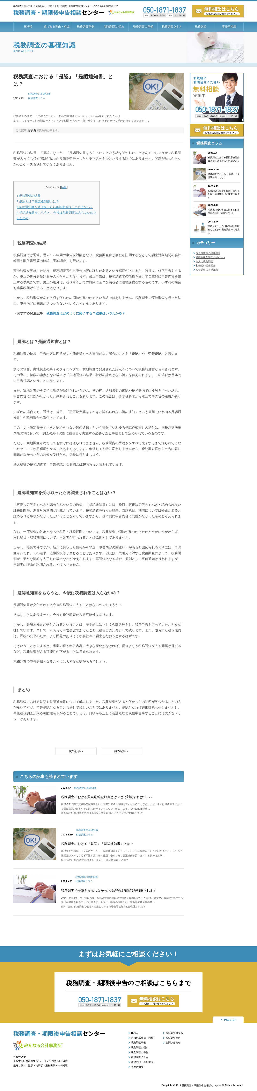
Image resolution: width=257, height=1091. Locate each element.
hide (64, 187)
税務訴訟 (200, 26)
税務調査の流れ (114, 26)
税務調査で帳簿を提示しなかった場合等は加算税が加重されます (108, 891)
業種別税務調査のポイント (210, 257)
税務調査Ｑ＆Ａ (172, 26)
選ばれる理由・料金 (57, 26)
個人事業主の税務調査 (208, 253)
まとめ (22, 218)
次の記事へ (76, 751)
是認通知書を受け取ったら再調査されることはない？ (55, 207)
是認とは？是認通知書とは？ (38, 201)
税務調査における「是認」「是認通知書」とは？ (97, 844)
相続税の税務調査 (205, 265)
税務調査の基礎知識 (39, 93)
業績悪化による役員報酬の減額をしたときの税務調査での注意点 (224, 229)
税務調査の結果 (29, 196)
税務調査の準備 (143, 26)
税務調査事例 (85, 26)
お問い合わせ (173, 1042)
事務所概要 (229, 26)
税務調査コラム (36, 98)
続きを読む (102, 813)
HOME (28, 26)
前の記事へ (121, 751)
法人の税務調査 (204, 261)
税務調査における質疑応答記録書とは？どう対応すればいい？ (107, 797)
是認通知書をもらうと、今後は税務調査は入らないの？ (56, 213)
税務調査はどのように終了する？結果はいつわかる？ (85, 313)
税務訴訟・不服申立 (142, 1062)
